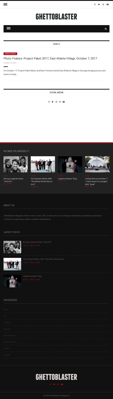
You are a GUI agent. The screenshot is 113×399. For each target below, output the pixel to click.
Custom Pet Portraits (12, 123)
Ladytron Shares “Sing (67, 179)
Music (6, 310)
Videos (6, 176)
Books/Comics (10, 342)
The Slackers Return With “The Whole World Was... (44, 259)
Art (5, 316)
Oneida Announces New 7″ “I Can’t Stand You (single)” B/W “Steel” (96, 181)
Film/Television (10, 335)
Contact (7, 355)
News (87, 176)
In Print (6, 348)
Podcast (7, 322)
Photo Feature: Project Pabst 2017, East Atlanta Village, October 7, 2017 (50, 58)
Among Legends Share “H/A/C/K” (37, 242)
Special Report (10, 53)
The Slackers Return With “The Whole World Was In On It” (41, 181)
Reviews (7, 329)
